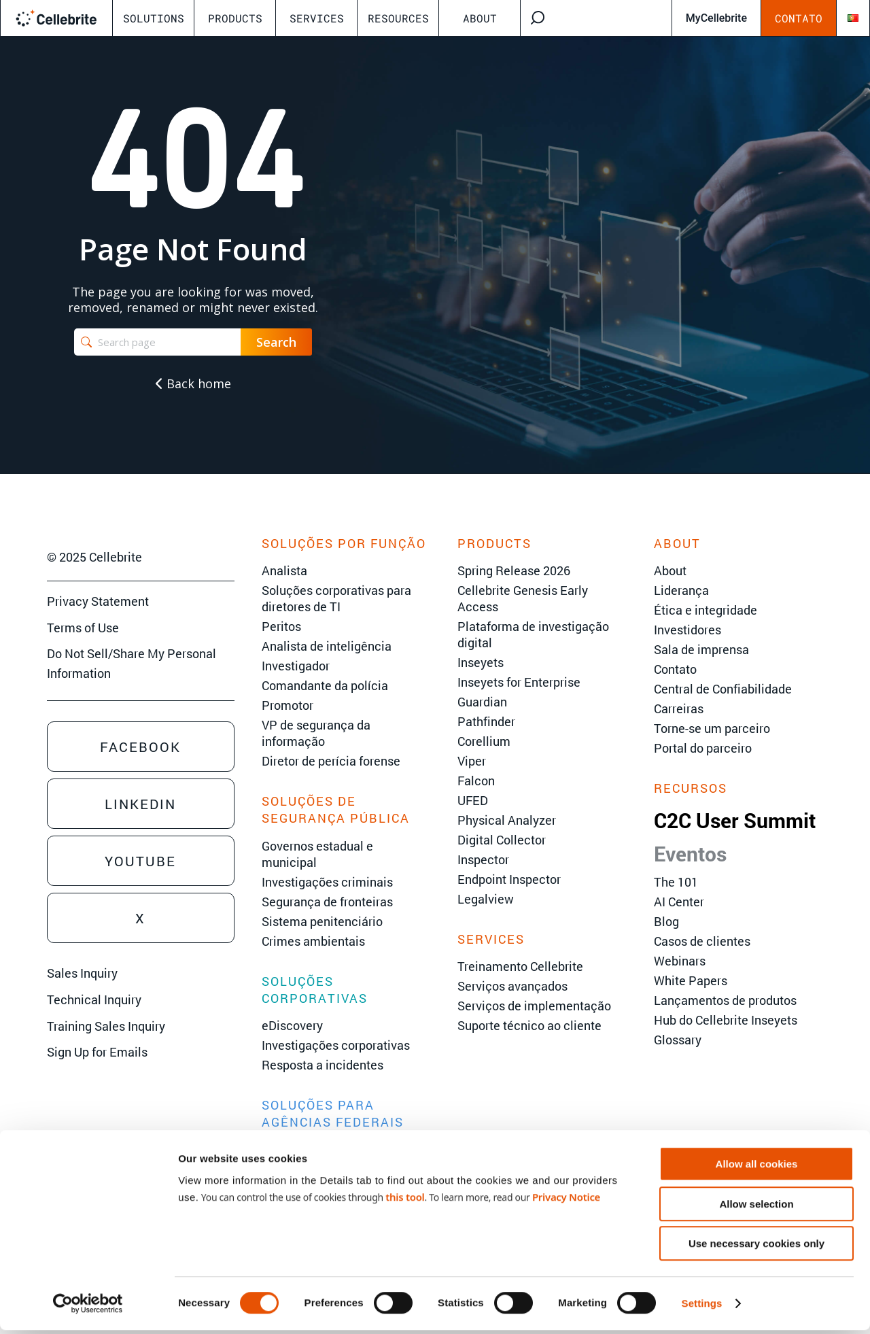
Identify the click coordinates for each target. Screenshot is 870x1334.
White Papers (690, 980)
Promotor (287, 705)
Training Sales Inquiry (106, 1026)
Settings (702, 1307)
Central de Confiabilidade (723, 689)
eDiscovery (292, 1025)
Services (317, 18)
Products (235, 18)
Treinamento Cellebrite (520, 966)
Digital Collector (501, 840)
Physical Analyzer (506, 820)
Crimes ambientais (313, 941)
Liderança (681, 590)
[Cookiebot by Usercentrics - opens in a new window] (88, 1307)
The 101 (676, 882)
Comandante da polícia (325, 685)
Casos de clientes (702, 941)
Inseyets (480, 662)
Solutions (153, 18)
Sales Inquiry (82, 973)
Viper (471, 761)
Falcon (476, 780)
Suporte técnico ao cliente (529, 1025)
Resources (398, 18)
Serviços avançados (512, 986)
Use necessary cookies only (756, 1247)
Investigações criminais (327, 882)
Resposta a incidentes (322, 1065)
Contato (798, 18)
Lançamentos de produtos (725, 1000)
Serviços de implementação (534, 1005)
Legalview (485, 899)
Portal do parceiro (703, 748)
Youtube (140, 861)
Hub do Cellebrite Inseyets (725, 1020)
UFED (472, 800)
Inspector (483, 859)
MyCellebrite (716, 18)
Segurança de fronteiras (327, 901)
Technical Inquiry (94, 999)
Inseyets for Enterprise (518, 682)
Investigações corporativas (336, 1045)
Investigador (296, 665)
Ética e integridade (705, 610)
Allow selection (756, 1208)
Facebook (140, 746)
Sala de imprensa (701, 649)
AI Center (679, 901)
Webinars (680, 961)
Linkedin (140, 804)
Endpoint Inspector (509, 879)
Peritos (281, 626)
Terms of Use (83, 627)
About (480, 18)
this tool (404, 1200)
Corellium (483, 741)
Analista (284, 570)
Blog (666, 921)
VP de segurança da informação (316, 733)
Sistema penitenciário (322, 921)
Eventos (690, 853)
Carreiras (678, 708)
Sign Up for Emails (97, 1052)
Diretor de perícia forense (331, 761)
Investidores (687, 629)
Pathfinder (486, 721)
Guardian (482, 702)
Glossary (677, 1039)
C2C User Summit (735, 820)
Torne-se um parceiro (712, 728)
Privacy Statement (98, 601)
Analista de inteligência (327, 646)
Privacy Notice (566, 1200)
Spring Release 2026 (513, 570)
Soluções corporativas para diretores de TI (336, 598)
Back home (193, 383)
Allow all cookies (757, 1168)
